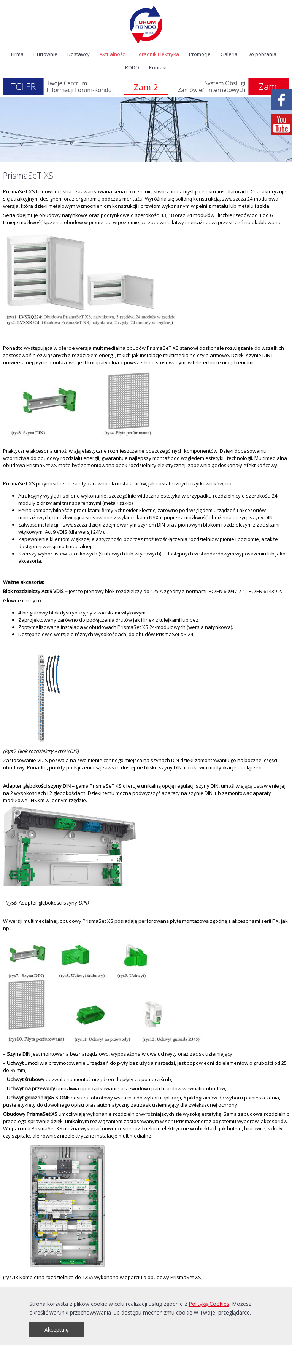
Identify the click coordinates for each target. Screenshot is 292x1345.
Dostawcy (78, 54)
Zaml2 (146, 87)
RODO (132, 67)
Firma (17, 54)
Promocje (200, 54)
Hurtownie (45, 54)
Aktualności (113, 54)
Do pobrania (262, 54)
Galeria (229, 54)
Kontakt (158, 67)
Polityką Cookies (209, 1303)
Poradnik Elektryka (157, 54)
